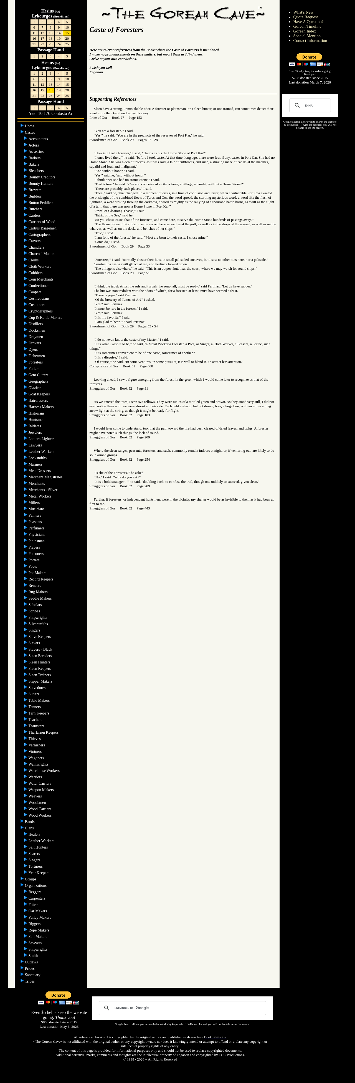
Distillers (36, 324)
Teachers (35, 720)
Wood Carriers (40, 809)
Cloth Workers (40, 266)
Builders (36, 196)
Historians (37, 413)
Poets (33, 566)
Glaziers (35, 388)
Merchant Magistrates (46, 477)
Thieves (35, 739)
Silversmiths (39, 624)
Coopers (35, 292)
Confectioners (40, 286)
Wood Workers (41, 815)
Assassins (37, 152)
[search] (309, 105)
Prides (30, 968)
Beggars (35, 892)
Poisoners (37, 554)
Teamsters (36, 726)
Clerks (34, 260)
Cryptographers (41, 311)
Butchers (36, 209)
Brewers (35, 190)
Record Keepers (41, 579)
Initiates (35, 426)
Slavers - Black (41, 649)
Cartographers (40, 235)
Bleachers (37, 171)
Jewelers (36, 432)
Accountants (39, 139)
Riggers (35, 924)
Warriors (36, 777)
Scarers (35, 854)
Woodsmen (38, 803)
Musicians (37, 509)
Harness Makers (42, 407)
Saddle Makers (41, 598)
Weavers (36, 796)
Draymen (36, 337)
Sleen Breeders (41, 656)
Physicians (37, 534)
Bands (30, 822)
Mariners (36, 464)
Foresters (36, 362)
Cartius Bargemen (43, 228)
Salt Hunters (39, 847)
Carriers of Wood (42, 222)
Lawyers (36, 445)
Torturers (36, 866)
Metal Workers (40, 496)
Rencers (35, 586)
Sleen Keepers (40, 669)
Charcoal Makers (42, 254)
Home (30, 126)
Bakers (34, 164)
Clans (30, 828)
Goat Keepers (40, 394)
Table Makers (40, 700)
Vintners (36, 751)
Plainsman (37, 541)
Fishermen (37, 356)
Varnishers (37, 745)
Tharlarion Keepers (44, 732)
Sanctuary (33, 975)
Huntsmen (37, 420)
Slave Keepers (40, 637)
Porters (34, 560)
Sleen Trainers (40, 675)
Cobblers (36, 273)
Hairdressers (39, 400)
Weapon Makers (42, 790)
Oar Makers (38, 911)
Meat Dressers (40, 471)
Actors (34, 145)
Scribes (35, 611)
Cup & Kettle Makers (46, 317)
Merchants (37, 483)
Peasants (36, 522)
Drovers (35, 343)
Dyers (34, 349)
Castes (30, 132)
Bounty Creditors (42, 177)
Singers (35, 630)
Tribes (30, 981)
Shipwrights (38, 617)
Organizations (36, 885)
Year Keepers (39, 873)
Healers (35, 834)
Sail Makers (38, 937)
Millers (35, 503)
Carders (35, 215)
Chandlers (37, 247)
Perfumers (37, 528)
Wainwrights (39, 764)
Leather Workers (42, 452)
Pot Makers (38, 573)
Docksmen (37, 330)
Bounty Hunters (41, 183)
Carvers (35, 241)
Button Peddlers (41, 203)
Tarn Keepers (39, 713)
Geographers (39, 381)
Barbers (35, 158)
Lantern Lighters (42, 439)
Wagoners (37, 758)
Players (35, 547)
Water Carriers (40, 783)
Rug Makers (39, 592)
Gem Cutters (39, 375)
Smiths (34, 956)
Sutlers (34, 694)
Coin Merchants (41, 279)
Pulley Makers (40, 917)
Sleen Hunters (40, 662)
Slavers (35, 643)
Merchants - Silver (44, 490)
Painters (35, 515)
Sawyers (36, 943)
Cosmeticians (39, 298)
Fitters (34, 905)
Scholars (36, 605)
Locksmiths (38, 458)
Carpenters (37, 898)
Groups (31, 879)
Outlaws (32, 962)
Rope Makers (39, 930)
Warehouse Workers (45, 771)
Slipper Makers (41, 681)
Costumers (37, 305)
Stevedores (38, 688)
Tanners (35, 707)
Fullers (34, 369)
